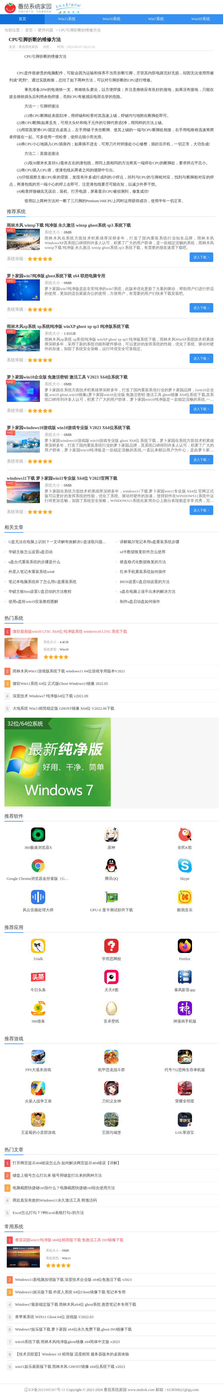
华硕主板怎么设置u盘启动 (31, 552)
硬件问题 (45, 30)
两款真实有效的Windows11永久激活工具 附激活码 (50, 1200)
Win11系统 (67, 19)
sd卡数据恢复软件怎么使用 (142, 552)
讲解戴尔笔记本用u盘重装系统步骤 (149, 542)
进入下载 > (201, 257)
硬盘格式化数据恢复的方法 (143, 562)
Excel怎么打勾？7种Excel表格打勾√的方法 (44, 1213)
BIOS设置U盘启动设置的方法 (145, 582)
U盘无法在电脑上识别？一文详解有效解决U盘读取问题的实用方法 (65, 542)
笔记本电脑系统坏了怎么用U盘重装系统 (42, 582)
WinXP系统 (200, 19)
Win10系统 (111, 19)
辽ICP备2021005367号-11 (44, 1390)
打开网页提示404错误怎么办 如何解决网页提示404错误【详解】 (62, 1163)
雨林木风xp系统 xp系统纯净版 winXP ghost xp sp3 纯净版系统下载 (68, 326)
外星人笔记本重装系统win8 (32, 572)
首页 (22, 19)
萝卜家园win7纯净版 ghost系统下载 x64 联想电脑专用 (56, 275)
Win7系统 (156, 19)
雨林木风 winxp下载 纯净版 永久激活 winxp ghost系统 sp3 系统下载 (69, 225)
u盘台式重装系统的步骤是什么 (34, 562)
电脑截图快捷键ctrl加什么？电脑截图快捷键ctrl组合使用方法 (59, 1188)
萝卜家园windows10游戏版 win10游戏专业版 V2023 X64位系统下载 (68, 427)
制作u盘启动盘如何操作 (140, 602)
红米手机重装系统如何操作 (143, 572)
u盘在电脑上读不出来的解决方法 (147, 592)
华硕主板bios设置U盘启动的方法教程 (40, 592)
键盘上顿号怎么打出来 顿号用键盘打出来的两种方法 (53, 1175)
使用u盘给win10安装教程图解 (33, 602)
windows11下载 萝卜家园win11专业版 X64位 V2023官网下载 (62, 478)
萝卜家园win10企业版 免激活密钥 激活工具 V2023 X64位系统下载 (67, 377)
